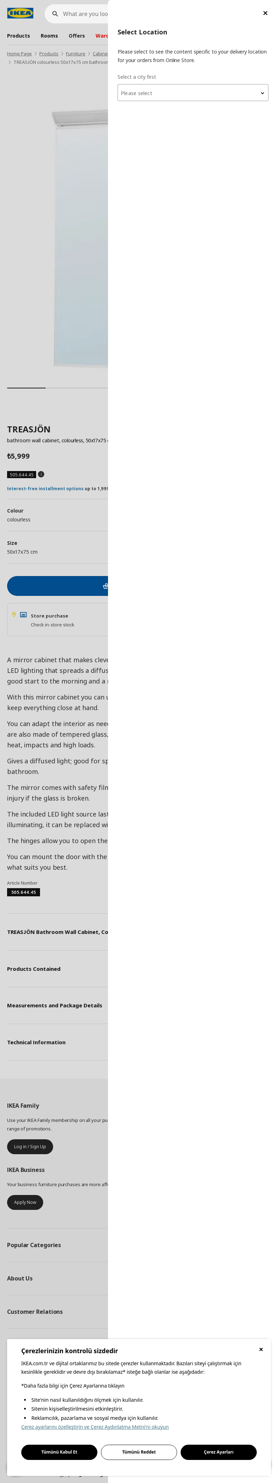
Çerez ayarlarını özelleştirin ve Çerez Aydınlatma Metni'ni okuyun (95, 1426)
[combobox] (193, 92)
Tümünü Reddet (139, 1452)
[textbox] (193, 93)
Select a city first (137, 76)
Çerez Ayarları (219, 1452)
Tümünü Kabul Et (59, 1452)
